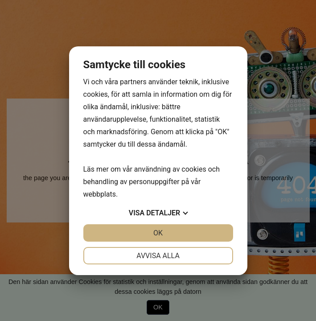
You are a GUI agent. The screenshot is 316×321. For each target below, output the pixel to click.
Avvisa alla (158, 255)
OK (158, 233)
